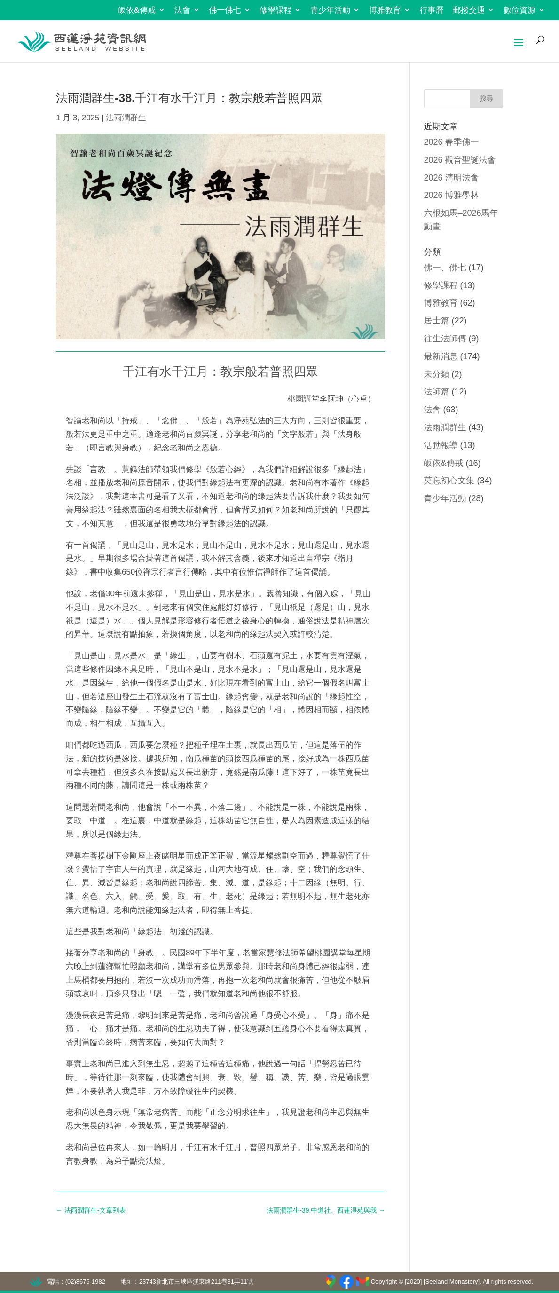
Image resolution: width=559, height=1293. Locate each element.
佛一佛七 (225, 10)
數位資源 (519, 10)
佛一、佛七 (445, 267)
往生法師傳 (445, 338)
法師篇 (436, 391)
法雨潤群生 (126, 117)
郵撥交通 (469, 10)
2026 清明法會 (451, 177)
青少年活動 (330, 10)
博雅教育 (385, 10)
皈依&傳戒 (137, 10)
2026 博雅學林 (451, 195)
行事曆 (432, 10)
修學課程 (275, 10)
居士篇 (436, 320)
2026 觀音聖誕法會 (460, 160)
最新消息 (441, 356)
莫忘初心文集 (449, 480)
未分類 (436, 374)
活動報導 (441, 445)
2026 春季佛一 (451, 142)
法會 (182, 10)
